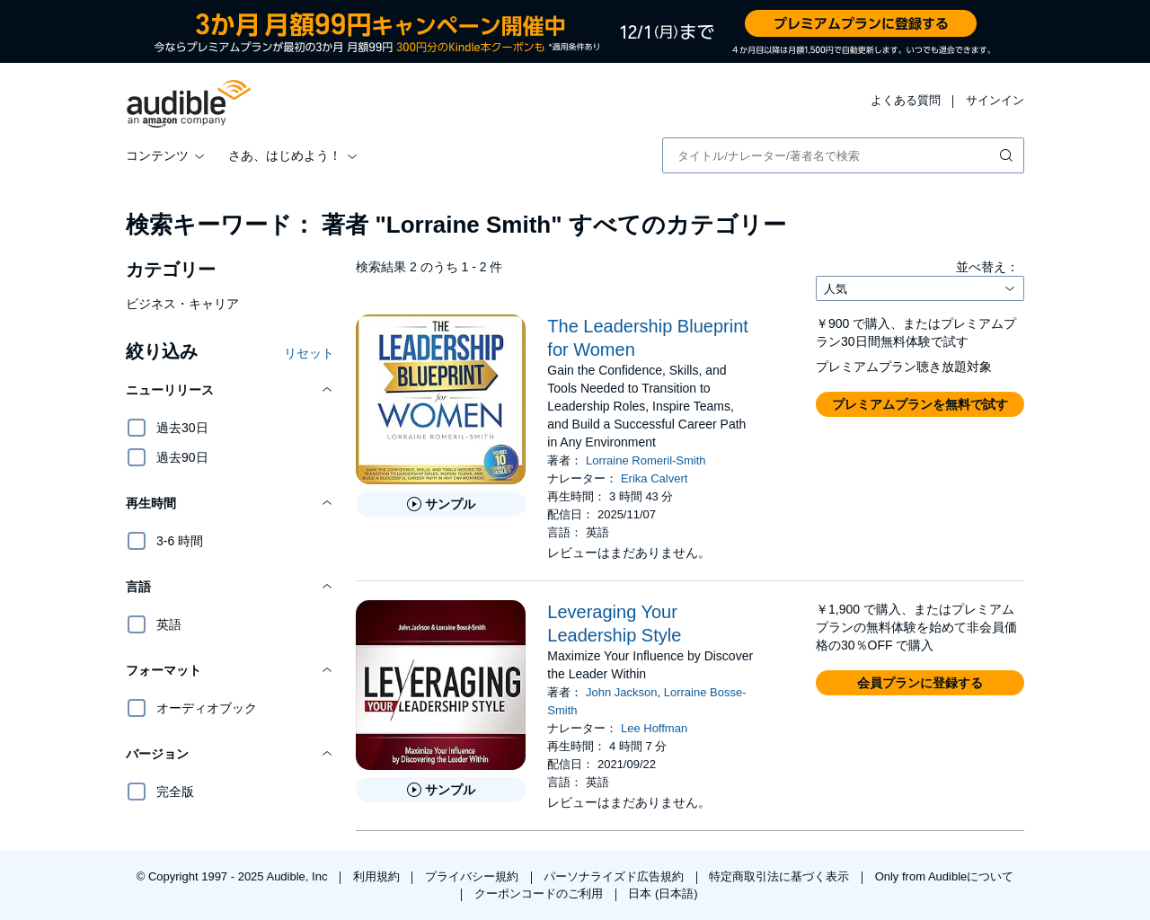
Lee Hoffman (654, 728)
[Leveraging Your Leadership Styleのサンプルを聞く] (441, 789)
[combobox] (843, 155)
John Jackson (622, 692)
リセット (309, 353)
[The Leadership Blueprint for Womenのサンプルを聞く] (441, 504)
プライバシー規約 (473, 876)
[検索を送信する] (1008, 155)
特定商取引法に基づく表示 (781, 876)
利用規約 (378, 876)
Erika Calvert (654, 478)
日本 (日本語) (662, 893)
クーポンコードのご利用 (540, 893)
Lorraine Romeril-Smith (646, 460)
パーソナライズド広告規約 (615, 876)
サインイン (995, 100)
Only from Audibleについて (944, 876)
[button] (230, 390)
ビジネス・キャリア (182, 303)
